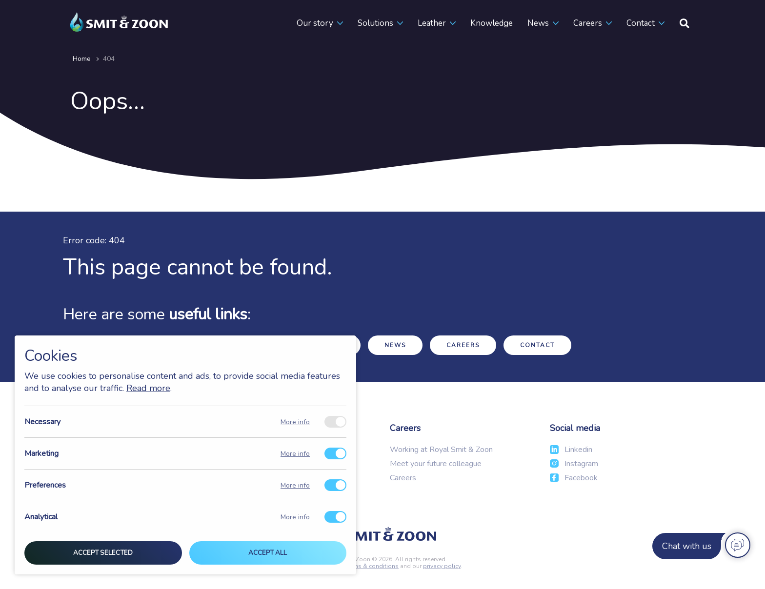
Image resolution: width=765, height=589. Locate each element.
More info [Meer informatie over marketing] (295, 453)
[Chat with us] (699, 546)
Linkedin (578, 449)
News (538, 23)
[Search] (684, 23)
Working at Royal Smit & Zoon (441, 449)
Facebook (581, 477)
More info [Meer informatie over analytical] (295, 517)
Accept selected (103, 553)
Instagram (581, 463)
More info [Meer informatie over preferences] (295, 485)
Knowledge (491, 23)
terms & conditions (372, 566)
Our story (315, 23)
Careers (587, 23)
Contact (640, 23)
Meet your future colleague (436, 463)
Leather (432, 23)
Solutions (375, 23)
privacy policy (442, 566)
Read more (148, 388)
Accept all (267, 553)
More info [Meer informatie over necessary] (295, 422)
